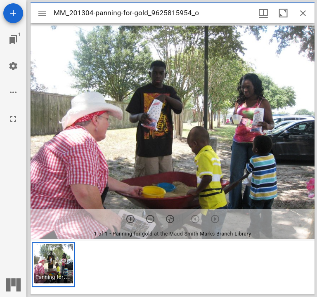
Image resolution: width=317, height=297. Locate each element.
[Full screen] (13, 119)
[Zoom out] (150, 219)
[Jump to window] (13, 40)
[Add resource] (13, 13)
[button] (53, 264)
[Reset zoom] (170, 219)
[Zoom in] (130, 219)
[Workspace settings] (13, 66)
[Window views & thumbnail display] (263, 13)
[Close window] (303, 13)
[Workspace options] (13, 92)
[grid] (173, 268)
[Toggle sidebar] (42, 13)
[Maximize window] (283, 13)
